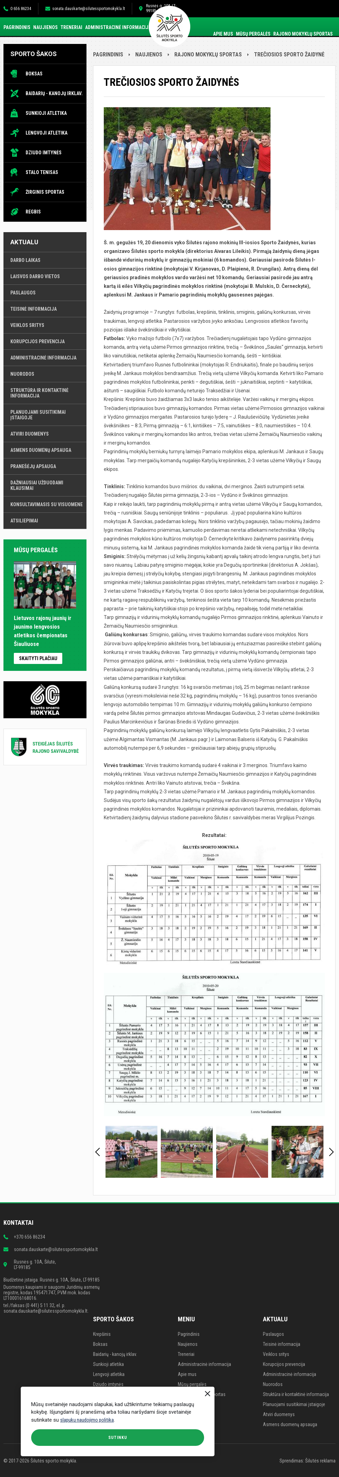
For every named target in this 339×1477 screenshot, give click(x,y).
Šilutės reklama (320, 1461)
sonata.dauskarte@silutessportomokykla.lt (88, 8)
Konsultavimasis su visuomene (46, 504)
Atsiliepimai (24, 520)
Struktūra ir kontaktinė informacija (39, 393)
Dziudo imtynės (44, 152)
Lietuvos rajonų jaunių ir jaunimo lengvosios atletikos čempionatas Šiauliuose (45, 626)
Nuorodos (22, 374)
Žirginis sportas (45, 192)
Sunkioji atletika (46, 113)
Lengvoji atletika (46, 133)
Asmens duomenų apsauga (40, 450)
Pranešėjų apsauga (33, 466)
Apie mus (223, 34)
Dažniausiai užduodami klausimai (36, 485)
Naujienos (45, 27)
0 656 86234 (20, 8)
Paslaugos (23, 292)
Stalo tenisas (42, 172)
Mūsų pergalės (253, 34)
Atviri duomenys (29, 434)
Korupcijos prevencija (37, 341)
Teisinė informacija (33, 309)
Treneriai (71, 27)
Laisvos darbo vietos (35, 276)
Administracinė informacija (118, 27)
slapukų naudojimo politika (87, 1420)
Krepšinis (102, 1334)
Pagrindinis (16, 27)
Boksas (34, 73)
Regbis (33, 212)
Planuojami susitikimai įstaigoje (38, 414)
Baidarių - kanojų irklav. (54, 93)
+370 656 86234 (29, 1237)
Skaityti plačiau (38, 658)
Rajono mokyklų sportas (303, 34)
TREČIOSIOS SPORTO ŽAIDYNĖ (289, 54)
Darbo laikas (25, 260)
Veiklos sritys (27, 325)
